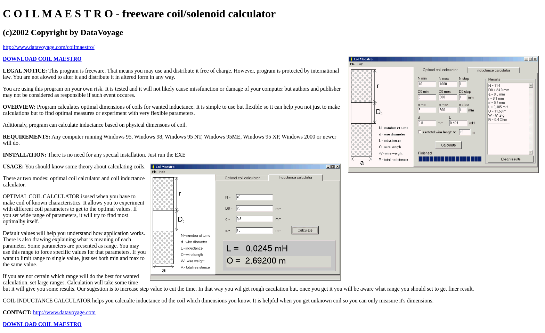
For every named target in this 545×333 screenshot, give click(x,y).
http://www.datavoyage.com (64, 312)
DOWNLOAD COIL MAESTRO (42, 59)
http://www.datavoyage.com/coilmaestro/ (49, 47)
